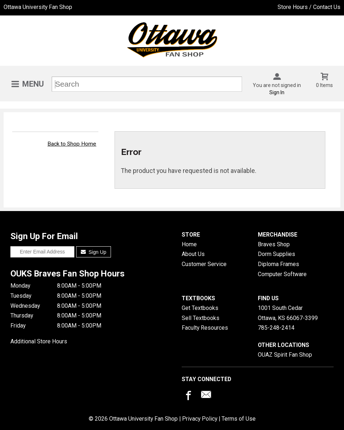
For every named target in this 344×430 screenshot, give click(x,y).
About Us (193, 254)
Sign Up (93, 252)
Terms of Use (239, 418)
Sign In (276, 92)
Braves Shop (274, 244)
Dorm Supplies (276, 254)
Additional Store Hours (38, 341)
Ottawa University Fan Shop (38, 7)
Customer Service (204, 264)
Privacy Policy (199, 418)
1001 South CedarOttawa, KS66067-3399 (288, 313)
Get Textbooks (200, 308)
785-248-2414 (276, 327)
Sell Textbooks (200, 318)
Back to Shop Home (71, 144)
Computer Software (282, 274)
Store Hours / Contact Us (309, 7)
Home (189, 244)
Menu (33, 83)
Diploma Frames (278, 264)
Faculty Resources (205, 327)
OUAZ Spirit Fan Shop (285, 354)
